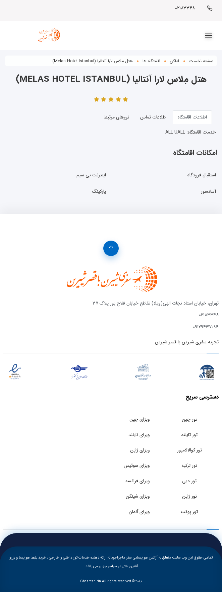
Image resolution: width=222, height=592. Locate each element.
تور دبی (189, 481)
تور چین (189, 419)
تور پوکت (189, 511)
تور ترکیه (189, 465)
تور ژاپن (189, 496)
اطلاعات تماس (153, 117)
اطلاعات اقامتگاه (192, 117)
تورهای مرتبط (116, 117)
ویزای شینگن (138, 496)
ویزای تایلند (139, 434)
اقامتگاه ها (151, 61)
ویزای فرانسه (137, 481)
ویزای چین (139, 419)
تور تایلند (189, 434)
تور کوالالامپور (189, 450)
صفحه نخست (201, 61)
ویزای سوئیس (137, 465)
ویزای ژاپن (140, 450)
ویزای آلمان (139, 511)
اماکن (174, 61)
